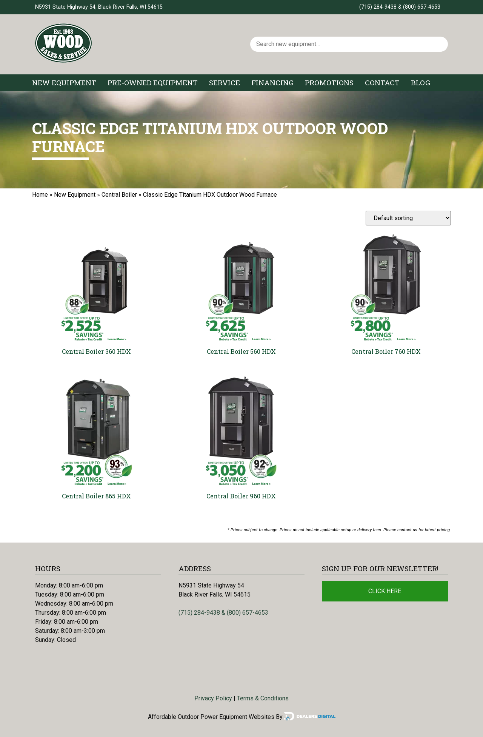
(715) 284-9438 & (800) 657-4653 (399, 7)
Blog (420, 82)
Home (40, 194)
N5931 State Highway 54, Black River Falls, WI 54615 (99, 7)
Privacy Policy (213, 698)
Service (224, 82)
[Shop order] (408, 218)
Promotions (329, 82)
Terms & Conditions (263, 698)
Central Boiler (119, 194)
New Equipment (64, 82)
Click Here (384, 591)
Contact (382, 82)
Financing (272, 82)
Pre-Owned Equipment (153, 82)
